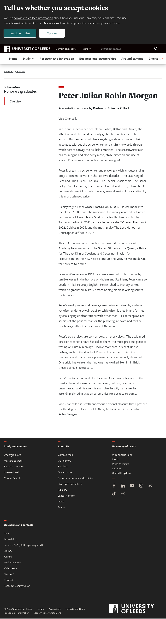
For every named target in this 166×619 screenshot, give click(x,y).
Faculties (63, 467)
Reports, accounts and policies (75, 478)
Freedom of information (16, 613)
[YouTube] (132, 486)
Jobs (6, 534)
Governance (65, 473)
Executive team (66, 496)
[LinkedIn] (123, 486)
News (61, 502)
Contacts (9, 580)
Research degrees (14, 467)
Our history (64, 461)
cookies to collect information (33, 18)
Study (29, 59)
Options (52, 33)
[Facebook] (114, 486)
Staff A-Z (9, 574)
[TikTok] (114, 494)
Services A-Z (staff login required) (23, 545)
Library (8, 551)
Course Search (12, 478)
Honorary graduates (14, 72)
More (87, 49)
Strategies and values (70, 484)
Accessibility (55, 609)
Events (61, 508)
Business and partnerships (97, 59)
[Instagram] (141, 486)
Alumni (8, 557)
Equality (62, 490)
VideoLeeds (10, 569)
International (11, 473)
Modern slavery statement (47, 613)
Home (13, 59)
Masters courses (13, 461)
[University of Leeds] (135, 609)
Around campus (132, 59)
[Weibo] (150, 486)
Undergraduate (12, 455)
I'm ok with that (20, 33)
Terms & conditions (75, 609)
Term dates (10, 539)
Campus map (65, 455)
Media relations (13, 563)
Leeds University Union (17, 586)
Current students (66, 49)
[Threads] (123, 494)
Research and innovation (57, 59)
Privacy (40, 609)
